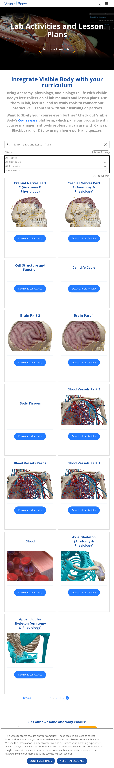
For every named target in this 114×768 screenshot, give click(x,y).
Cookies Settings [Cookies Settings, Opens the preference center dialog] (41, 761)
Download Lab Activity (30, 239)
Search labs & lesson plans (57, 49)
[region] (57, 748)
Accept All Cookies (72, 761)
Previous (26, 698)
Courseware (28, 120)
